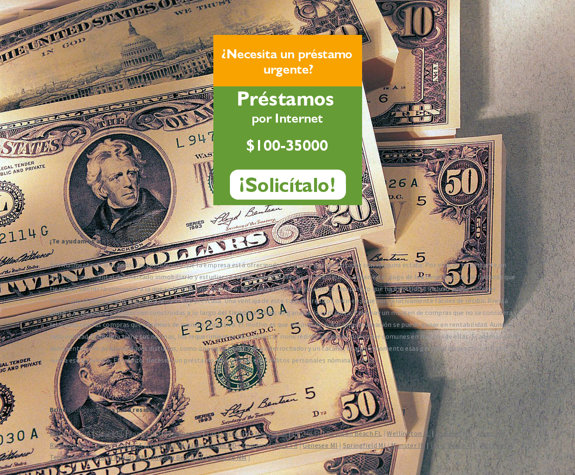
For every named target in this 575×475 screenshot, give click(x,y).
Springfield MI (364, 445)
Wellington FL (408, 433)
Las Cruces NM (228, 433)
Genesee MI (320, 445)
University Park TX (269, 445)
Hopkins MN (454, 433)
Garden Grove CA (117, 445)
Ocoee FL (110, 433)
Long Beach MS (453, 445)
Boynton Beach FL (354, 433)
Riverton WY (68, 445)
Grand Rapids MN (120, 457)
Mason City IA (70, 433)
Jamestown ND (213, 445)
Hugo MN (492, 433)
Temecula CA (69, 457)
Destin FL (306, 433)
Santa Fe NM (227, 457)
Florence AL (183, 433)
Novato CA (271, 433)
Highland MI (165, 445)
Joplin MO (144, 433)
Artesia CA (497, 445)
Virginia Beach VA (177, 457)
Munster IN (408, 445)
